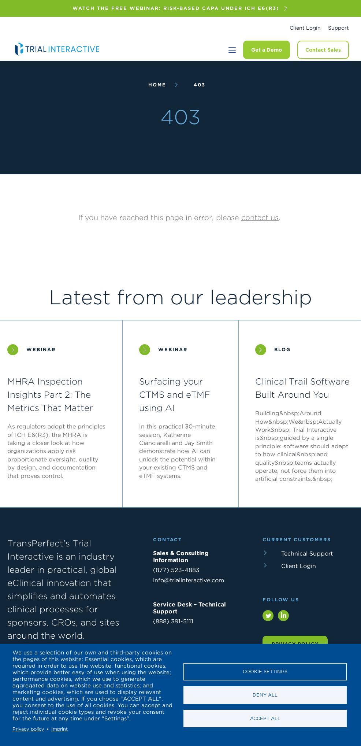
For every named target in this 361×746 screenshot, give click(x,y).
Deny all (265, 695)
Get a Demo (266, 50)
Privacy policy (28, 729)
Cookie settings (265, 671)
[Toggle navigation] (232, 50)
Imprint (59, 729)
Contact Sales (323, 50)
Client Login (305, 28)
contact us (260, 217)
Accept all (265, 718)
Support (338, 28)
